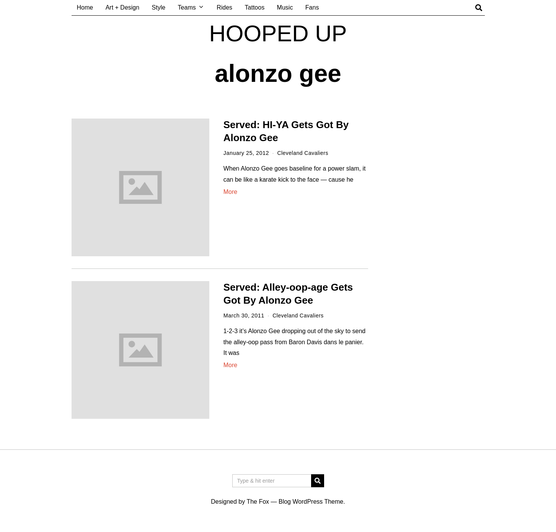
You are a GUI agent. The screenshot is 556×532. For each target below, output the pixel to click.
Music (285, 7)
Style (159, 7)
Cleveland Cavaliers (303, 153)
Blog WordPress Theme (311, 501)
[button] (317, 480)
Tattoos (255, 7)
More (230, 191)
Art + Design (122, 7)
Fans (312, 7)
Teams (187, 7)
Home (85, 7)
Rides (224, 7)
